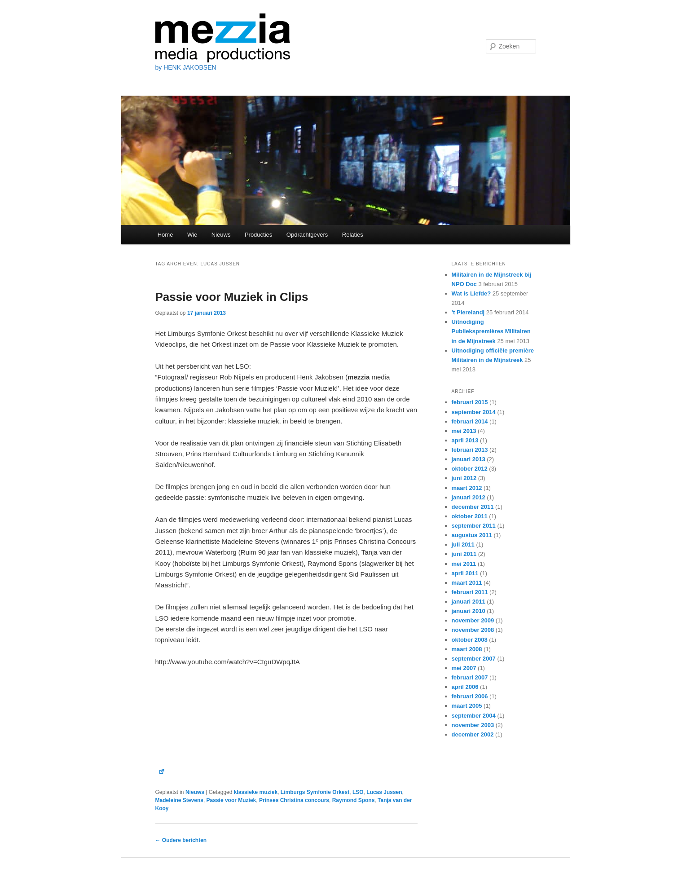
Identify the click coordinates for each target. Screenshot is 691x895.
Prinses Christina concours (294, 800)
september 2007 (474, 658)
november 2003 (473, 725)
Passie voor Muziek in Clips (231, 297)
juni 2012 (464, 478)
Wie (192, 234)
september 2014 (474, 412)
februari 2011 (470, 592)
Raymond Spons (353, 800)
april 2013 (465, 440)
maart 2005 (467, 705)
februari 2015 (470, 402)
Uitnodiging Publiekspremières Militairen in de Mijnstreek (491, 331)
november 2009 (473, 620)
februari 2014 (470, 421)
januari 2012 (468, 497)
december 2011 (473, 506)
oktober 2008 (470, 639)
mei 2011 (464, 563)
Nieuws (221, 234)
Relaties (352, 234)
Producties (258, 234)
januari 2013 (468, 459)
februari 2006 (470, 696)
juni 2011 (464, 554)
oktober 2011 (470, 516)
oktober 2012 (470, 468)
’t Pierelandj (468, 312)
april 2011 (465, 573)
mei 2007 (464, 668)
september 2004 (474, 715)
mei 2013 (464, 431)
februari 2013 (470, 449)
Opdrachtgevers (307, 234)
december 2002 (473, 734)
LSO (358, 792)
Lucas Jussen (384, 792)
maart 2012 (467, 488)
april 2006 (465, 686)
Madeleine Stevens (179, 800)
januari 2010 (468, 611)
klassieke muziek (255, 792)
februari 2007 (470, 677)
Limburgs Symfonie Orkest (315, 792)
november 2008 (473, 629)
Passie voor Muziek (231, 800)
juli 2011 (463, 544)
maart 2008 (467, 649)
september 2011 (474, 525)
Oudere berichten (181, 840)
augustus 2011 (472, 535)
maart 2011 (467, 582)
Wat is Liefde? (471, 293)
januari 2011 (468, 601)
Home (165, 234)
